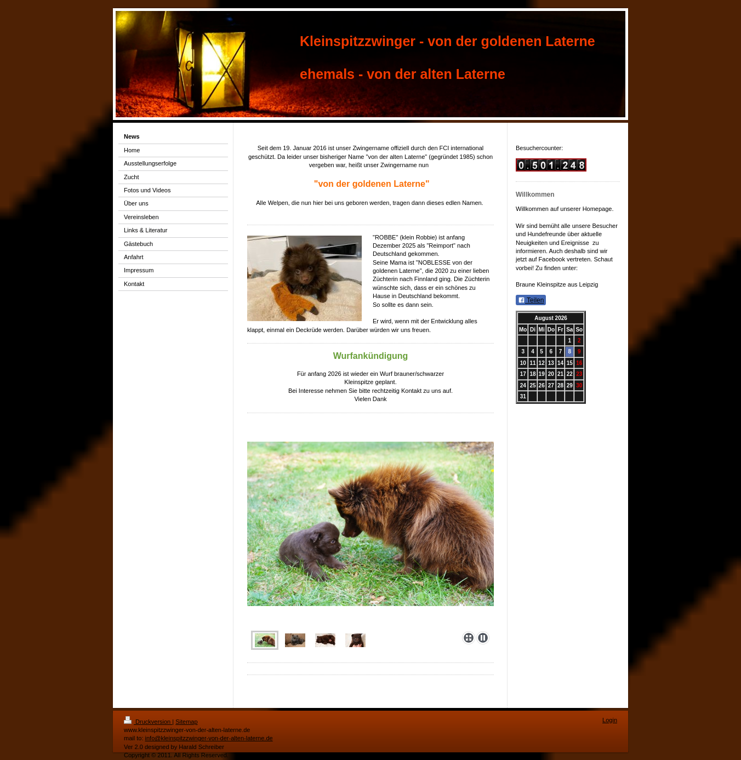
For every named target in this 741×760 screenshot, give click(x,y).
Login (609, 720)
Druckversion (148, 721)
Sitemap (186, 721)
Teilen (531, 300)
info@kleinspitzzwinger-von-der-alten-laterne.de (209, 738)
